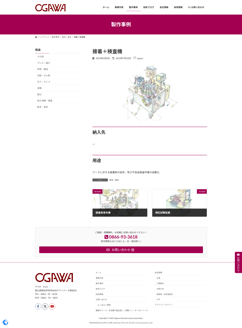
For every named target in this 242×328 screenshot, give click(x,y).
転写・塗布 (114, 180)
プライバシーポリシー (164, 304)
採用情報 (99, 294)
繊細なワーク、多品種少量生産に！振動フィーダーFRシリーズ (122, 310)
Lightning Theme (120, 322)
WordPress (104, 322)
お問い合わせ (101, 300)
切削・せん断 (43, 75)
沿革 (158, 278)
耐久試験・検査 (44, 100)
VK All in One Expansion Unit (141, 322)
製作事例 (99, 283)
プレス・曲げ (43, 62)
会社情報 (158, 273)
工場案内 (160, 283)
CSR (158, 299)
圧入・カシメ (43, 81)
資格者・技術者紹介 (165, 294)
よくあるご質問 (104, 305)
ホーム (98, 273)
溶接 (39, 88)
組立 (39, 94)
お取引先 (160, 289)
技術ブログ (100, 289)
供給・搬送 (42, 69)
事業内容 (99, 278)
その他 (40, 56)
